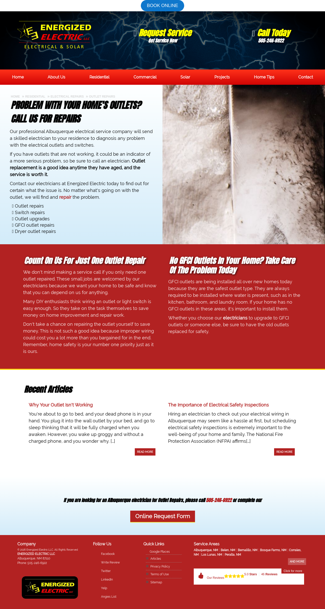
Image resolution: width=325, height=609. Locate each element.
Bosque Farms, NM (273, 550)
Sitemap (156, 582)
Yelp (104, 588)
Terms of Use (159, 574)
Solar (185, 77)
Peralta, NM (233, 554)
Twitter (106, 571)
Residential (99, 77)
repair (65, 197)
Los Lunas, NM (211, 554)
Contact (305, 77)
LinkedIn (107, 579)
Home (18, 77)
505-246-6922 (219, 500)
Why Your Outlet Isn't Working (61, 405)
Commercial (145, 77)
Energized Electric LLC (36, 554)
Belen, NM (228, 550)
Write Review (110, 562)
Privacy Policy (160, 566)
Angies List (108, 596)
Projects (222, 77)
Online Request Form (162, 516)
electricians (235, 317)
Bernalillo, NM (247, 550)
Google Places (160, 551)
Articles (155, 558)
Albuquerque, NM (206, 550)
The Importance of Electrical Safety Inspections (218, 405)
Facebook (108, 553)
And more (297, 561)
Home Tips (264, 77)
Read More (145, 452)
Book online (162, 5)
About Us (56, 77)
